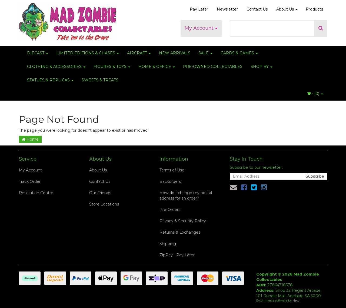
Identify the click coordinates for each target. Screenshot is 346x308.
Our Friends (100, 192)
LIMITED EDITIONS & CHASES (87, 53)
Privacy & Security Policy (182, 220)
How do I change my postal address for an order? (185, 195)
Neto (295, 300)
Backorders (170, 181)
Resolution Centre (36, 192)
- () (315, 93)
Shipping (167, 243)
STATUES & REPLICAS (50, 80)
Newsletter (227, 9)
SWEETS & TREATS (100, 80)
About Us (287, 9)
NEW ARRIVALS (174, 53)
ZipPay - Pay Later (177, 255)
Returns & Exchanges (179, 232)
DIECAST (37, 53)
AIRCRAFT (139, 53)
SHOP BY (261, 66)
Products (314, 9)
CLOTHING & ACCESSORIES (56, 66)
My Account (201, 28)
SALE (205, 53)
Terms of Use (171, 170)
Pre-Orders (169, 209)
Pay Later (199, 9)
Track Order (30, 181)
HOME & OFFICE (156, 66)
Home (30, 139)
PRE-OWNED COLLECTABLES (212, 66)
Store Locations (104, 204)
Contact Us (257, 9)
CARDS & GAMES (239, 53)
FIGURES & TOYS (112, 66)
